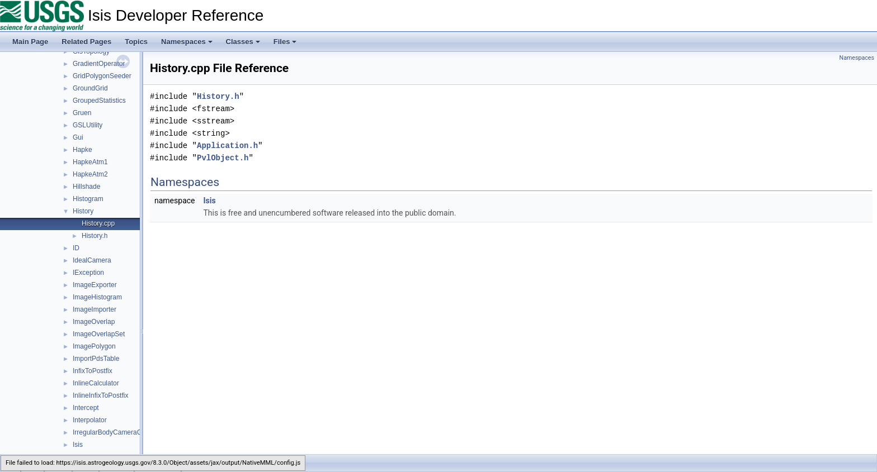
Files (285, 41)
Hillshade (86, 186)
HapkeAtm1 (90, 162)
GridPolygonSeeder (102, 76)
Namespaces (187, 41)
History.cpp (98, 223)
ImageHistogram (97, 297)
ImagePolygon (94, 346)
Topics (136, 41)
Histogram (88, 199)
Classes (243, 41)
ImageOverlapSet (99, 334)
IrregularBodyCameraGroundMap (122, 432)
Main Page (30, 41)
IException (88, 272)
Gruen (82, 113)
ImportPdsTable (96, 359)
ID (76, 248)
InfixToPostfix (92, 371)
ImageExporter (95, 285)
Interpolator (90, 420)
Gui (78, 137)
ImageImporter (94, 309)
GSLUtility (87, 125)
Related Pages (86, 41)
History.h (94, 236)
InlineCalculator (96, 383)
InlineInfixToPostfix (100, 395)
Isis (78, 445)
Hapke (82, 150)
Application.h (227, 145)
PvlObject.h (222, 157)
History (83, 211)
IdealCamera (92, 260)
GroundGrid (90, 88)
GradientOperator (99, 64)
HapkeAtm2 (90, 174)
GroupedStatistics (99, 100)
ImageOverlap (94, 322)
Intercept (86, 408)
